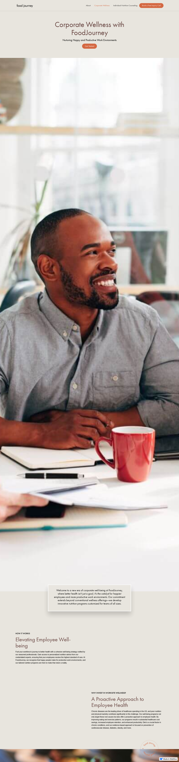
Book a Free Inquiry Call (151, 5)
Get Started (89, 46)
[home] (24, 5)
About (88, 5)
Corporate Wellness (102, 5)
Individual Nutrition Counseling (125, 5)
